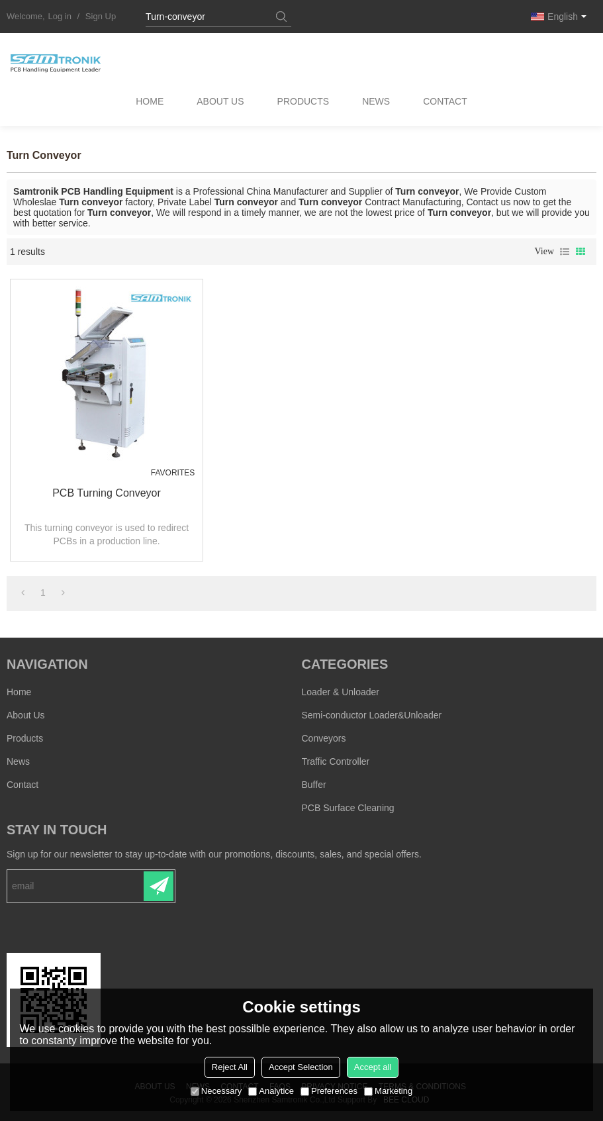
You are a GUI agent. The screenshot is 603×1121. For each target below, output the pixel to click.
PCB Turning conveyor (103, 492)
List (565, 251)
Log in (59, 16)
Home (149, 102)
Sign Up (100, 16)
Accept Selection (301, 1067)
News (377, 102)
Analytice (271, 1091)
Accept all (372, 1067)
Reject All (230, 1067)
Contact (446, 102)
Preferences (329, 1091)
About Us (220, 102)
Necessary (216, 1091)
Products (303, 102)
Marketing (388, 1091)
